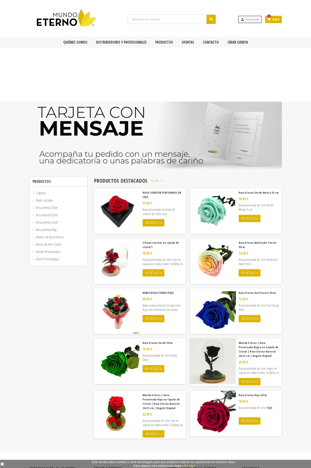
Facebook (246, 424)
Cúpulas (41, 138)
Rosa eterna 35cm (47, 153)
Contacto (211, 42)
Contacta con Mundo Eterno (112, 441)
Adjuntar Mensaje (42, 454)
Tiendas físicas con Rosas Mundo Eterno (118, 448)
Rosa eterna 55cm (47, 160)
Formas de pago (40, 441)
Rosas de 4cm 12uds (48, 190)
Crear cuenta (237, 42)
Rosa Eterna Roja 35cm (253, 341)
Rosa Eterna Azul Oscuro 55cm (257, 239)
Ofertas (188, 42)
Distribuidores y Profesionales (121, 42)
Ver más (157, 127)
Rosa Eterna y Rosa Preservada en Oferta (118, 423)
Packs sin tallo (44, 146)
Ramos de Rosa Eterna (49, 182)
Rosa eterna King (46, 175)
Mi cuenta (102, 454)
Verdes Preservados (48, 197)
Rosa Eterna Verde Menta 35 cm (259, 139)
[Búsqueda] (171, 19)
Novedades (103, 429)
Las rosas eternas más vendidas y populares (120, 435)
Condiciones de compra (45, 435)
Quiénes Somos (75, 42)
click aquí (188, 466)
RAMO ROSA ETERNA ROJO (158, 239)
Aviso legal (38, 448)
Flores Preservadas (47, 204)
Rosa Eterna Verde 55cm (158, 289)
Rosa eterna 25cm (47, 168)
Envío (35, 429)
